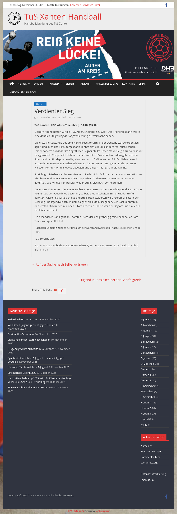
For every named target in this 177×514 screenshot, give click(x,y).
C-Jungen (146, 347)
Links (142, 83)
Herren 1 (40, 104)
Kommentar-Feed (151, 457)
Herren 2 (146, 408)
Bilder (70, 83)
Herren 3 (146, 413)
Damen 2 (146, 380)
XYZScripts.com (103, 511)
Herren (22, 83)
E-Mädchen (147, 391)
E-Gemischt (147, 386)
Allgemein (146, 330)
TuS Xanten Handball (62, 16)
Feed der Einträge (151, 451)
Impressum (147, 479)
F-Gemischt (147, 397)
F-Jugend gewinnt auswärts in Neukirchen (31, 349)
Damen (38, 83)
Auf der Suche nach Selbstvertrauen (60, 264)
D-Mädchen (147, 363)
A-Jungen (146, 319)
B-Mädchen (147, 341)
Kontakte (128, 83)
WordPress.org (149, 462)
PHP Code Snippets (75, 511)
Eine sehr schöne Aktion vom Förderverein (31, 387)
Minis (144, 424)
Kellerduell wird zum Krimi (85, 5)
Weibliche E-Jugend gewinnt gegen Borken (31, 325)
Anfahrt (86, 83)
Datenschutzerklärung (153, 474)
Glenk (63, 117)
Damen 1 (146, 374)
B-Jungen (146, 336)
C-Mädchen (147, 352)
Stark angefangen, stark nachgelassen (29, 339)
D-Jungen (146, 358)
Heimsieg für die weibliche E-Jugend (28, 367)
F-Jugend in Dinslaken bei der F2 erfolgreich (111, 280)
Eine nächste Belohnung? (22, 372)
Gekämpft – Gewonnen (21, 334)
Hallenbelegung (107, 83)
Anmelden (146, 446)
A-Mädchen (147, 325)
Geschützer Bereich (23, 91)
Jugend (54, 83)
